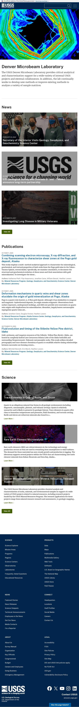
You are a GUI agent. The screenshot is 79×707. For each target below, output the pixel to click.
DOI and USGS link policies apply (57, 663)
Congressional (10, 659)
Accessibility (49, 643)
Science (8, 540)
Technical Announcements (15, 612)
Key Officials (10, 655)
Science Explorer (11, 546)
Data (46, 546)
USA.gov (47, 671)
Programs (8, 554)
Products (48, 540)
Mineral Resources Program (15, 281)
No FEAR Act (49, 667)
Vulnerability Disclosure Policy (56, 675)
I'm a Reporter (10, 628)
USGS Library (49, 578)
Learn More (8, 419)
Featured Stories (11, 600)
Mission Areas (10, 550)
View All (7, 232)
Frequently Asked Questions (16, 574)
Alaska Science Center (35, 316)
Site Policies (49, 651)
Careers (47, 616)
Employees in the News (14, 616)
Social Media (49, 612)
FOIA (46, 647)
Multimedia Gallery (51, 558)
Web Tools (48, 562)
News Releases (11, 604)
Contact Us (48, 620)
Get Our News (10, 620)
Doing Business (11, 671)
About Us (8, 643)
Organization (10, 651)
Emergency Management (14, 675)
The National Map (51, 574)
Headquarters (49, 600)
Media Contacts (11, 624)
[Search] (69, 6)
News (7, 595)
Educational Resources (14, 578)
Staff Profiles (49, 608)
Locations (48, 604)
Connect (48, 595)
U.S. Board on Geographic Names (57, 570)
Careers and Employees (14, 667)
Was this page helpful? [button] (60, 705)
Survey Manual (10, 647)
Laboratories (10, 570)
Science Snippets (11, 608)
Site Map (47, 659)
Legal (47, 637)
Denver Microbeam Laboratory (25, 319)
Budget (8, 663)
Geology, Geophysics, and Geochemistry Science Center (48, 281)
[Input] (57, 6)
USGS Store (49, 582)
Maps (46, 550)
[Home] (8, 8)
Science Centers (11, 562)
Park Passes (49, 586)
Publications (49, 554)
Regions (8, 558)
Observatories (10, 566)
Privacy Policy (49, 655)
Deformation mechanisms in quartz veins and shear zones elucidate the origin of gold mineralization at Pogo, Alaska (35, 295)
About (8, 637)
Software (48, 566)
